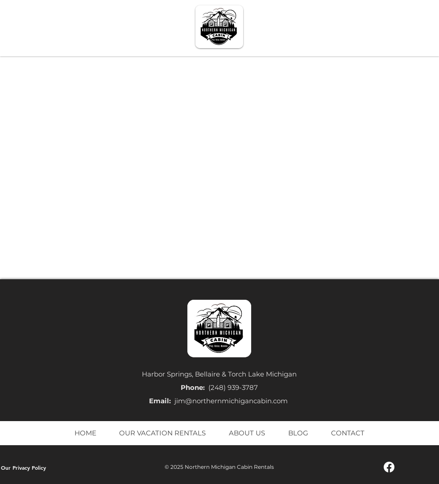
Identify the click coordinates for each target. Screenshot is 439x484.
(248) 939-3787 (233, 387)
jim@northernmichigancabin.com (231, 401)
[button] (295, 27)
